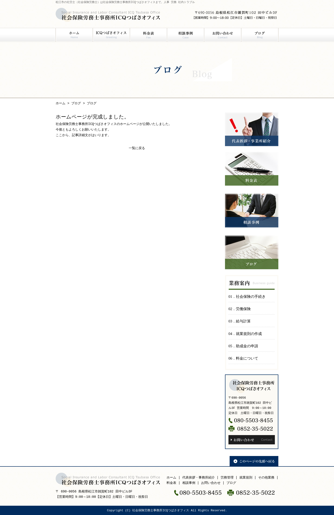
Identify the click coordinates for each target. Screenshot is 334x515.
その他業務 (266, 478)
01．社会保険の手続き (247, 297)
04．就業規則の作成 (245, 334)
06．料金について (243, 358)
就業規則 (245, 478)
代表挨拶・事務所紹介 (198, 478)
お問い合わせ (222, 35)
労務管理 (227, 478)
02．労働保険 (239, 309)
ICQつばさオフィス (111, 35)
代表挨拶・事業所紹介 (251, 129)
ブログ (259, 35)
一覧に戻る (137, 148)
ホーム (74, 35)
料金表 (148, 35)
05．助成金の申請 (243, 346)
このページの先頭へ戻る (254, 461)
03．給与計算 (239, 321)
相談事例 (185, 35)
